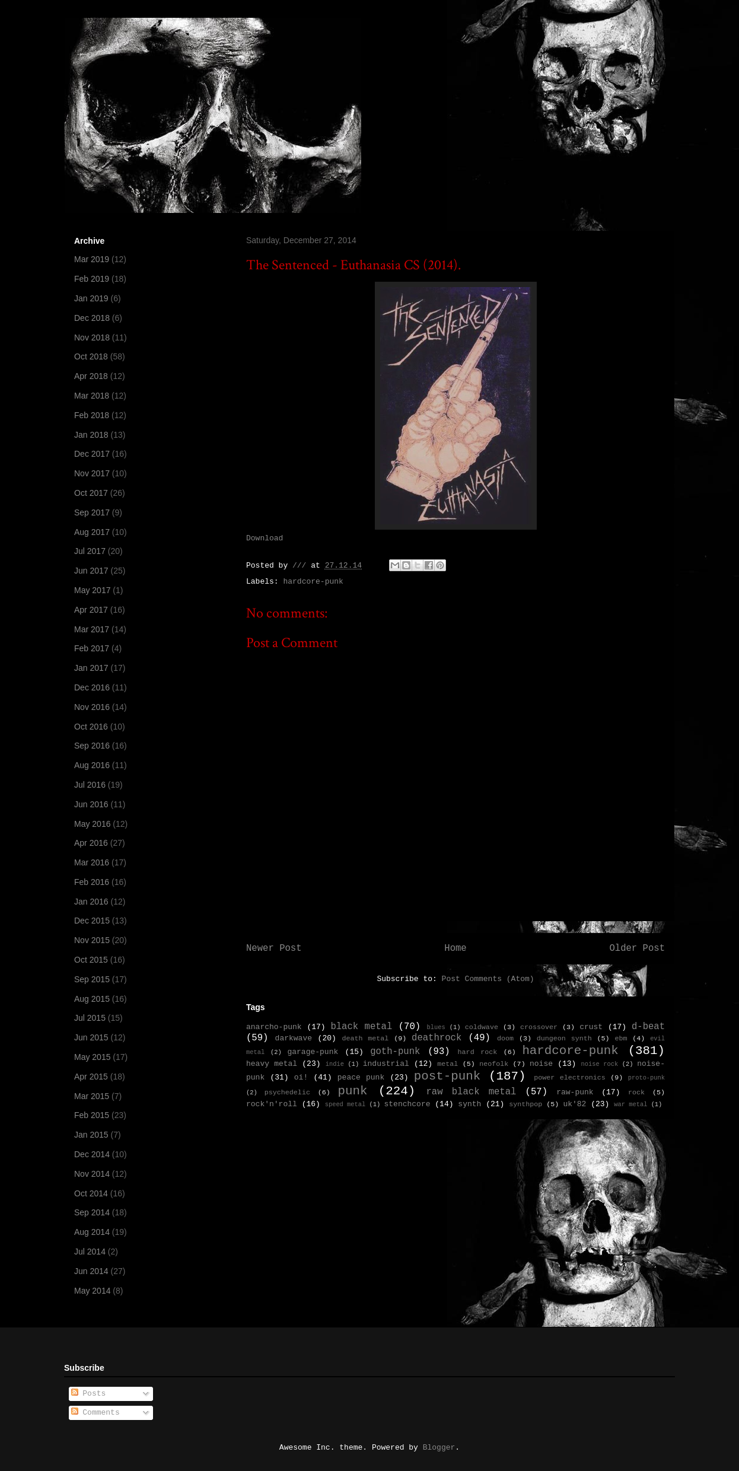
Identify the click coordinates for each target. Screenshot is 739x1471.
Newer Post (274, 948)
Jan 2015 (91, 1134)
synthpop (525, 1104)
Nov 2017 (92, 473)
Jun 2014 (91, 1271)
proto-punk (646, 1077)
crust (591, 1027)
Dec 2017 (92, 454)
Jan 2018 (91, 435)
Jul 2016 (90, 784)
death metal (365, 1038)
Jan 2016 (91, 901)
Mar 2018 (91, 395)
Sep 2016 (92, 745)
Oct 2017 (91, 493)
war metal (630, 1104)
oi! (301, 1077)
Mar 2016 (91, 862)
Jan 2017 (91, 668)
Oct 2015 (91, 959)
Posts (88, 1393)
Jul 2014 (90, 1251)
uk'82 (574, 1104)
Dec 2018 (92, 318)
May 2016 (92, 824)
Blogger (439, 1447)
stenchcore (407, 1104)
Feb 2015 (91, 1115)
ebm (620, 1038)
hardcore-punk (313, 581)
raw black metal (471, 1092)
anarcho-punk (274, 1027)
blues (435, 1027)
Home (455, 948)
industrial (386, 1063)
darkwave (293, 1038)
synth (469, 1104)
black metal (361, 1026)
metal (447, 1064)
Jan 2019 (91, 298)
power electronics (570, 1078)
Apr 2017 (91, 609)
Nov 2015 (92, 940)
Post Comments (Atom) (488, 979)
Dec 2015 (92, 920)
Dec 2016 (92, 687)
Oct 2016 (91, 726)
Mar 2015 (91, 1096)
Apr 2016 (91, 843)
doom (505, 1038)
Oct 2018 (91, 356)
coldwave (481, 1027)
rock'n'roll (271, 1104)
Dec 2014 (92, 1154)
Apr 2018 (91, 376)
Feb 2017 (91, 648)
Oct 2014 (91, 1193)
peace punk (360, 1077)
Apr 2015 (91, 1076)
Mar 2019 (91, 259)
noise (541, 1063)
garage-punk (312, 1051)
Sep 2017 (92, 512)
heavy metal (271, 1063)
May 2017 (92, 590)
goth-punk (395, 1051)
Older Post (637, 948)
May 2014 (92, 1290)
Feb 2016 (91, 882)
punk (353, 1091)
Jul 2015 (90, 1018)
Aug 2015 (92, 999)
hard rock (478, 1052)
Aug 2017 (92, 532)
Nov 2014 (92, 1174)
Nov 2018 (92, 337)
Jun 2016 (91, 804)
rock (636, 1092)
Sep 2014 (92, 1212)
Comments (95, 1412)
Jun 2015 (91, 1037)
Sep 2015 (92, 979)
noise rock (600, 1064)
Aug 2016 (92, 765)
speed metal (345, 1104)
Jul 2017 (90, 551)
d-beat (648, 1026)
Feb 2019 (91, 279)
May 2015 (92, 1057)
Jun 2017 (91, 570)
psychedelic (287, 1092)
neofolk (493, 1064)
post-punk (447, 1076)
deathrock (436, 1038)
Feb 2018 (91, 415)
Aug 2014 (92, 1232)
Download (264, 538)
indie (335, 1064)
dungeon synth (564, 1038)
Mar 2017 (91, 629)
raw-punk (574, 1092)
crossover (539, 1027)
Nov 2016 (92, 707)
